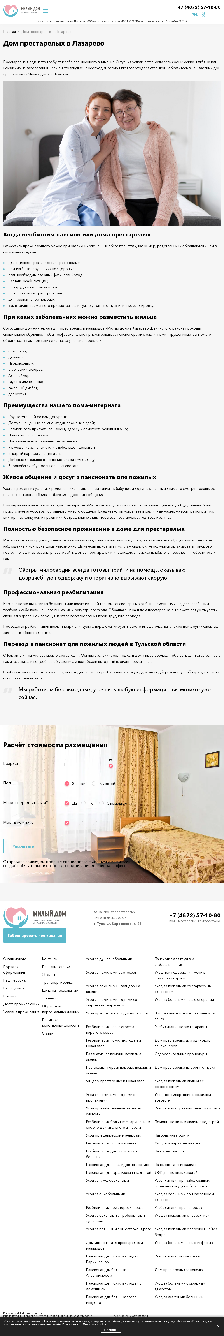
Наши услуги (13, 988)
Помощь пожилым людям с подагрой (187, 1121)
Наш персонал (15, 980)
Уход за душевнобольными (109, 959)
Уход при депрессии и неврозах (113, 1135)
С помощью (117, 803)
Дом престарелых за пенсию (179, 1269)
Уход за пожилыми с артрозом (112, 972)
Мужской (107, 783)
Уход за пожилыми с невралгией (182, 1215)
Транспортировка (57, 982)
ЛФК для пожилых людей (176, 1172)
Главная (9, 31)
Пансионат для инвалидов (177, 1164)
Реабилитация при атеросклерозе (115, 1207)
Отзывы (48, 974)
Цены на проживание (60, 990)
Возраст (11, 763)
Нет (92, 803)
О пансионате (14, 959)
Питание (10, 996)
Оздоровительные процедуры (181, 1054)
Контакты (50, 959)
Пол (7, 783)
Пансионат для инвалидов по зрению (117, 1164)
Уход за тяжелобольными (107, 1180)
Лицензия (50, 998)
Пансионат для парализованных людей (118, 1172)
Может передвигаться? (25, 802)
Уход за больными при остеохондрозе (118, 1229)
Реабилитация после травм (177, 1256)
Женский (80, 783)
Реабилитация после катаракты (181, 1026)
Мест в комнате (18, 822)
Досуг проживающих (21, 1004)
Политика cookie (94, 1324)
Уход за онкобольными (105, 1194)
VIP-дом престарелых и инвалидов (115, 1081)
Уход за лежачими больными (179, 1297)
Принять (110, 1330)
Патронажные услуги (172, 1135)
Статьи (47, 1033)
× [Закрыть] (218, 1326)
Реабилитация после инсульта (111, 1143)
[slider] (111, 766)
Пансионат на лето (170, 1151)
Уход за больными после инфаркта (184, 1242)
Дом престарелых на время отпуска (185, 1067)
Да (74, 803)
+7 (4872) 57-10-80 (199, 7)
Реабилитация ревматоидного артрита (187, 1108)
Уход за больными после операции (184, 999)
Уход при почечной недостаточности (117, 1013)
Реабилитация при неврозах (178, 1207)
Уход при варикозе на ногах (178, 1143)
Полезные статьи (56, 966)
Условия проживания (21, 1012)
